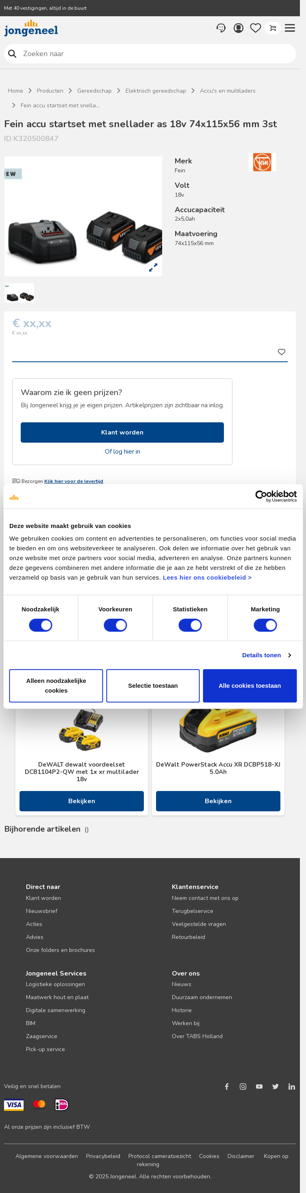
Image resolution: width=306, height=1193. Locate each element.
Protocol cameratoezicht (159, 1156)
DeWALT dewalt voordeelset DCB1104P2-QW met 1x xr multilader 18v (82, 772)
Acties (34, 924)
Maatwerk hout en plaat (57, 997)
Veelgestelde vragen (199, 924)
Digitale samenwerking (55, 1010)
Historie (182, 1010)
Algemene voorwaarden (46, 1156)
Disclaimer (241, 1156)
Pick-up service (45, 1049)
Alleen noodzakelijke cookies (56, 685)
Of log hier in (122, 451)
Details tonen (261, 655)
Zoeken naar (12, 53)
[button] (290, 28)
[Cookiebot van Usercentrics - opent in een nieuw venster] (261, 496)
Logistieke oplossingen (55, 984)
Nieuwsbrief (41, 911)
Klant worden (122, 432)
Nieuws (181, 984)
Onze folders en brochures (60, 950)
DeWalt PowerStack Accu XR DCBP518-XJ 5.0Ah (218, 768)
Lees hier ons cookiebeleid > (207, 577)
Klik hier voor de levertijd (73, 481)
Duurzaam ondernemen (202, 997)
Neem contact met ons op (205, 898)
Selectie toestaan (153, 685)
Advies (34, 937)
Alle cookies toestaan (250, 685)
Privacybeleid (103, 1156)
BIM (30, 1023)
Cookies (209, 1156)
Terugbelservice (192, 911)
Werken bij (186, 1023)
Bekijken (81, 801)
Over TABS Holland (197, 1036)
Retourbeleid (188, 937)
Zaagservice (41, 1036)
